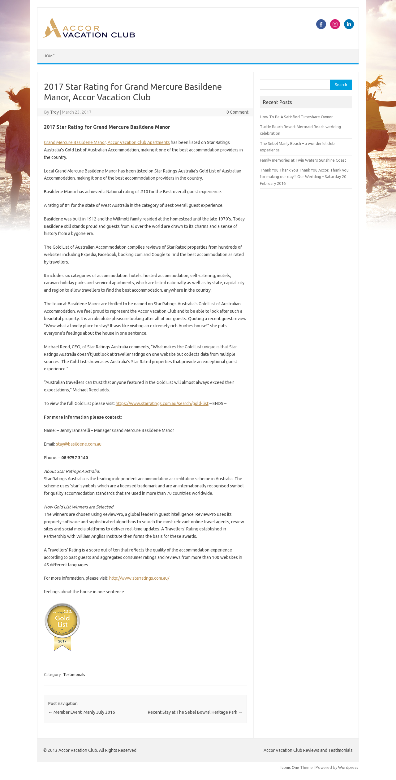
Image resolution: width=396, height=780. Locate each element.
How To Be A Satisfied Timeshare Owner (296, 117)
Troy (54, 112)
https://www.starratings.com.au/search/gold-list (162, 403)
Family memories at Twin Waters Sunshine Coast (303, 160)
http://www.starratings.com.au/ (139, 578)
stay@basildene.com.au (78, 444)
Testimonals (74, 674)
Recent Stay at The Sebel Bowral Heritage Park (195, 712)
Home (49, 56)
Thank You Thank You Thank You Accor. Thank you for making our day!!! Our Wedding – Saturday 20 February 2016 (304, 176)
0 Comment (237, 112)
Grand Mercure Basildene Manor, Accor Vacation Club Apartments (107, 142)
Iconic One (290, 767)
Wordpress (348, 767)
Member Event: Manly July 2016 (81, 712)
